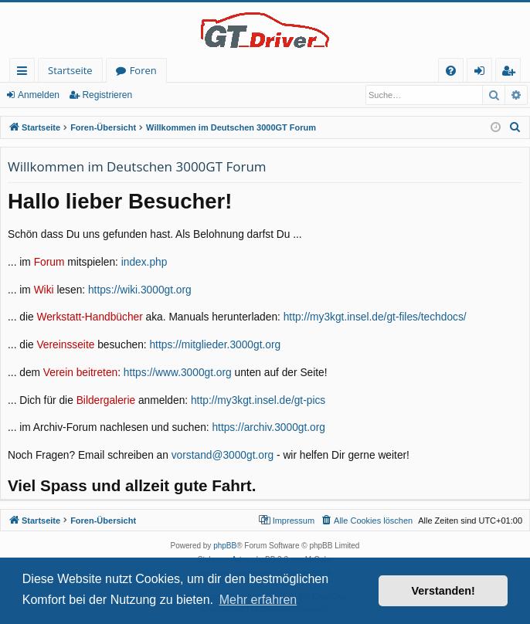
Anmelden (38, 95)
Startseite (70, 70)
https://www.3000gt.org (178, 372)
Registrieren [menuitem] (511, 73)
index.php (144, 262)
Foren (143, 70)
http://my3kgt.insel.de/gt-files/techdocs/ (375, 317)
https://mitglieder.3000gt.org (214, 345)
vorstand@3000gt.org (222, 455)
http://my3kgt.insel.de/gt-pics (258, 400)
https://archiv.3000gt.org (268, 427)
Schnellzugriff (25, 73)
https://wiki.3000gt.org (140, 290)
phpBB (224, 545)
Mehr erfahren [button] (258, 599)
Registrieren (107, 95)
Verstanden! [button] (443, 591)
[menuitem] (451, 71)
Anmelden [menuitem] (483, 73)
